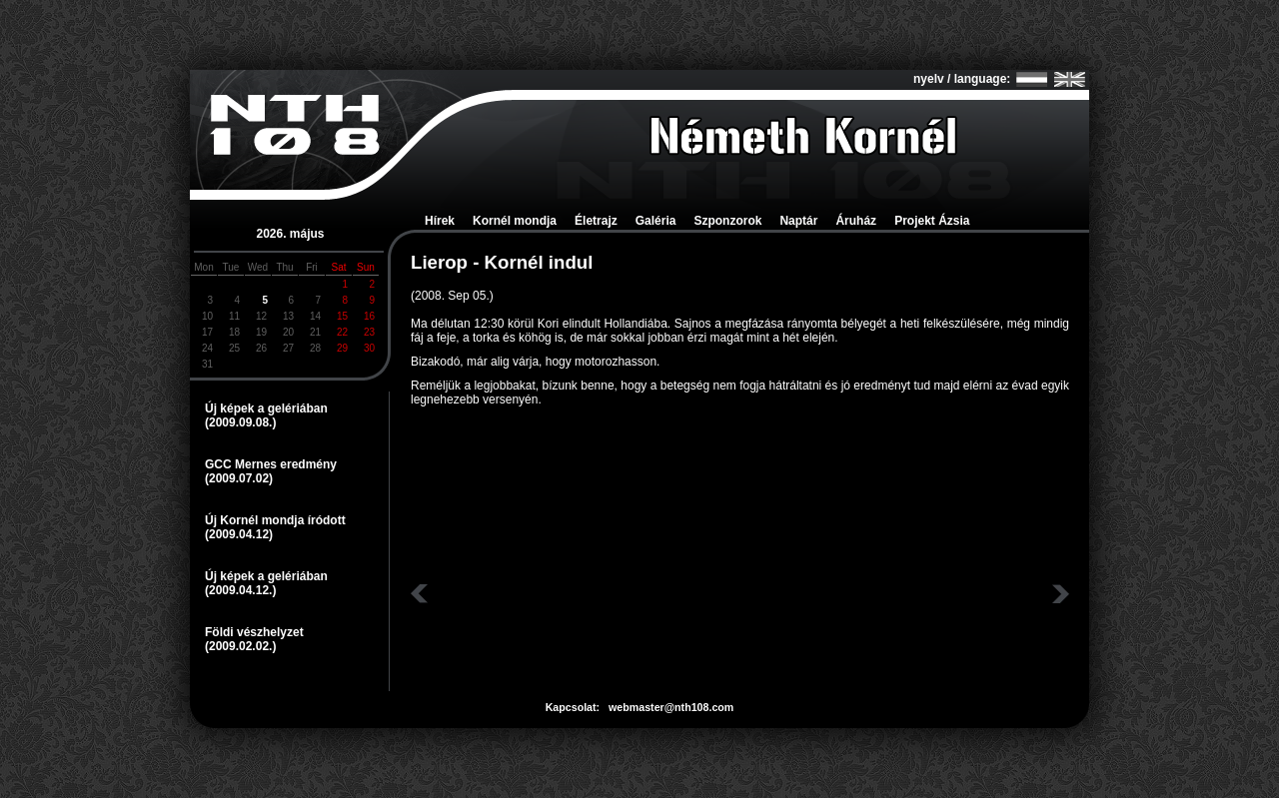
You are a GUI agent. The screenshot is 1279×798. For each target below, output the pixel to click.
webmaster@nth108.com (671, 707)
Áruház (855, 221)
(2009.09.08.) (240, 422)
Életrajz (596, 221)
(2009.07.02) (239, 478)
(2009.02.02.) (240, 646)
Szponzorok (727, 221)
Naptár (798, 221)
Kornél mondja (515, 221)
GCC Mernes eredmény (271, 464)
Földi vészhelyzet (254, 632)
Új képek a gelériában (266, 408)
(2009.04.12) (239, 534)
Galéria (656, 221)
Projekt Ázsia (931, 221)
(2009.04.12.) (240, 590)
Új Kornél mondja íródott (275, 520)
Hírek (440, 221)
